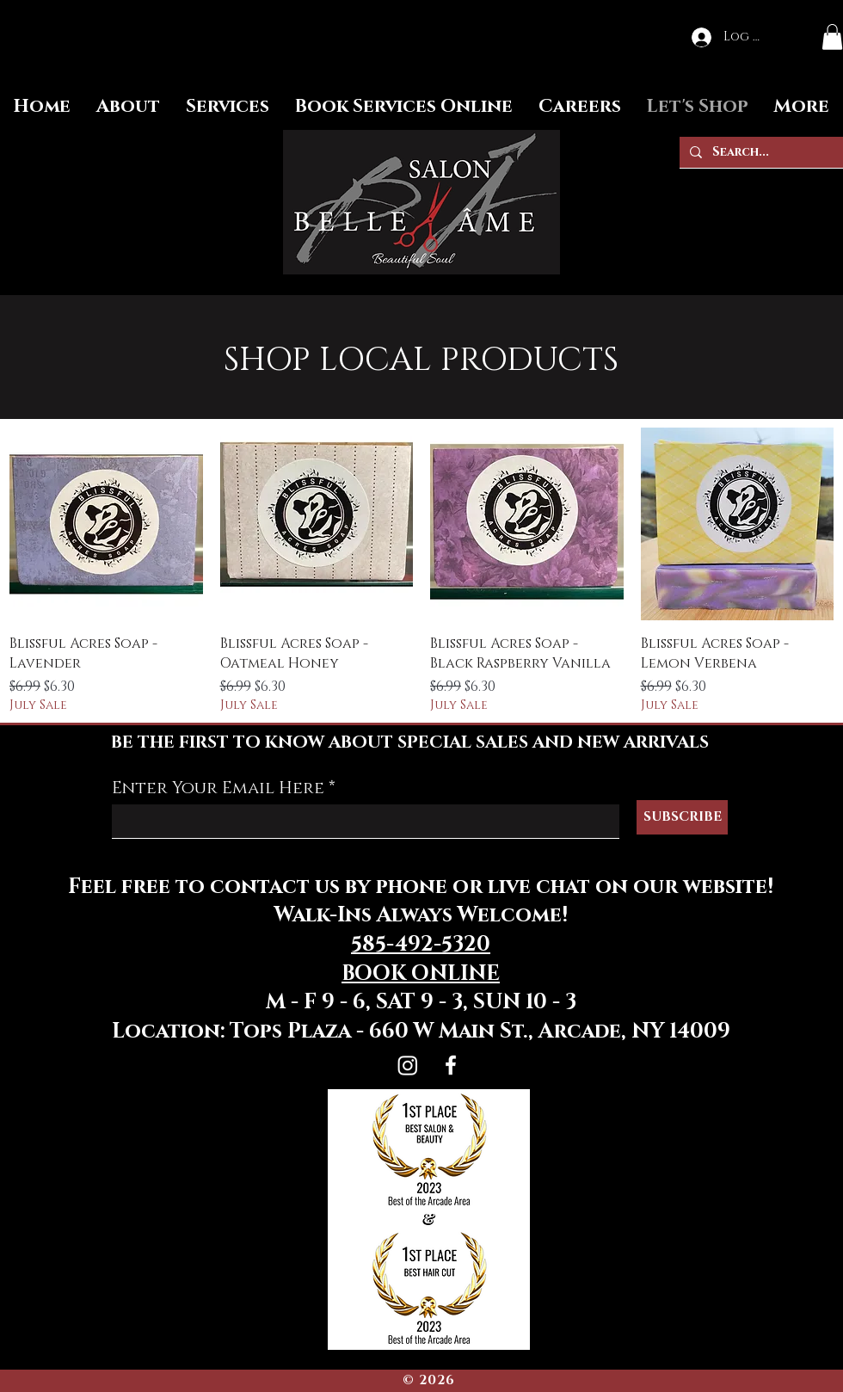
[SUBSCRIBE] (682, 817)
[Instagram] (408, 1065)
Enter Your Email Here (218, 788)
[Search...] (759, 152)
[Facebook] (451, 1065)
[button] (832, 37)
